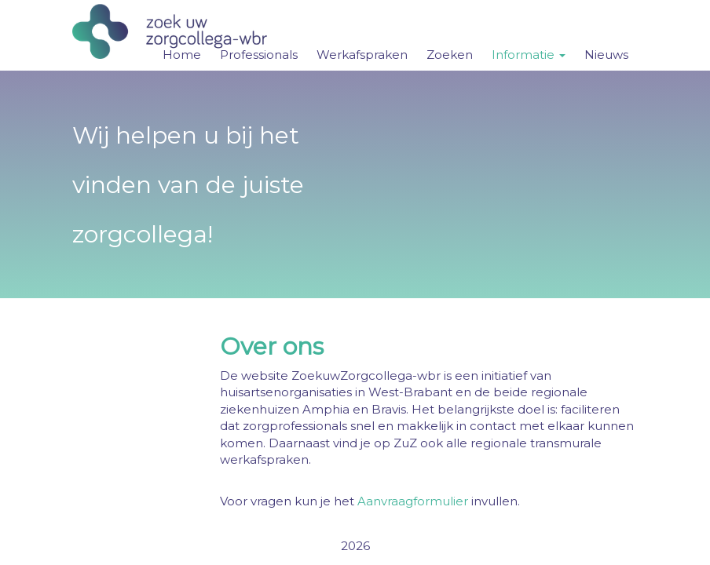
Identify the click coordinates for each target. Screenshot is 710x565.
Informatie (528, 54)
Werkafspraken (362, 54)
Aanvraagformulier (412, 501)
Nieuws (606, 54)
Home (182, 54)
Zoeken (449, 54)
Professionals (259, 54)
